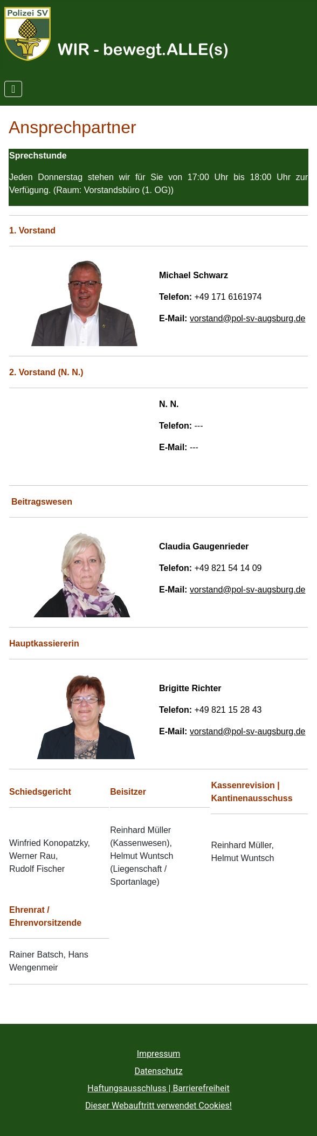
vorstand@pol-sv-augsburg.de (248, 318)
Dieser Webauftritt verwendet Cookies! (158, 1105)
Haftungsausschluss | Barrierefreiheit (158, 1088)
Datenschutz (158, 1071)
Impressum (159, 1054)
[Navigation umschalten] (13, 89)
